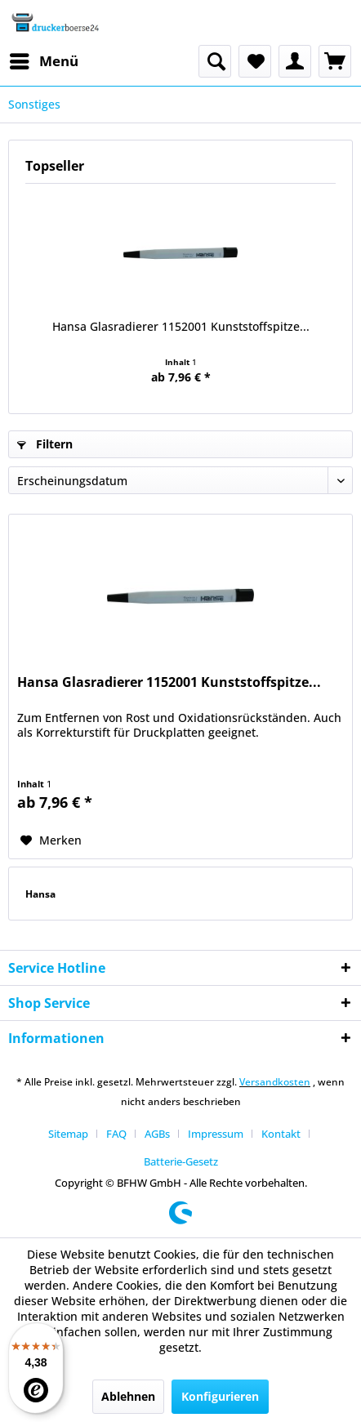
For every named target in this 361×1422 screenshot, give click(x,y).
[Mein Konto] (295, 61)
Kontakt (281, 1133)
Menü (44, 59)
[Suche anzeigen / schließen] (214, 61)
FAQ (116, 1133)
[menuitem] (43, 61)
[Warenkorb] (335, 61)
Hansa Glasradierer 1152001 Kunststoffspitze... (181, 326)
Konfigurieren (220, 1396)
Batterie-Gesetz (181, 1161)
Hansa (40, 894)
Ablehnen (128, 1396)
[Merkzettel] (254, 61)
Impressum (215, 1133)
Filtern (45, 444)
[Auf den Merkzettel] (51, 840)
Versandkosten (274, 1082)
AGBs (157, 1133)
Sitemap (68, 1133)
